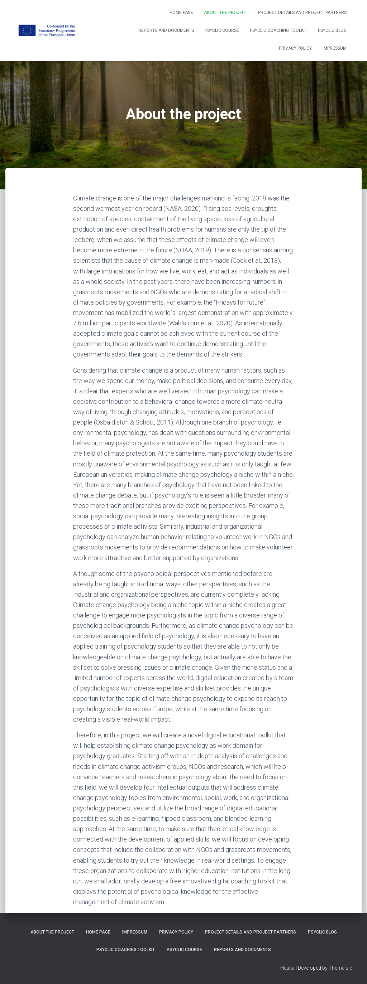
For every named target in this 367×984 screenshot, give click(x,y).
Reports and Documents (166, 30)
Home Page (181, 12)
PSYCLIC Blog (332, 30)
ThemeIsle (340, 968)
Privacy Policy (295, 48)
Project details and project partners (302, 12)
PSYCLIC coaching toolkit (278, 30)
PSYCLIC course (222, 30)
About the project (225, 12)
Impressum (335, 48)
